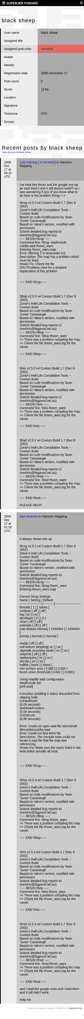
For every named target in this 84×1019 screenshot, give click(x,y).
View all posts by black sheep (16, 152)
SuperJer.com (75, 1008)
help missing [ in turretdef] (38, 162)
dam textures (29, 516)
